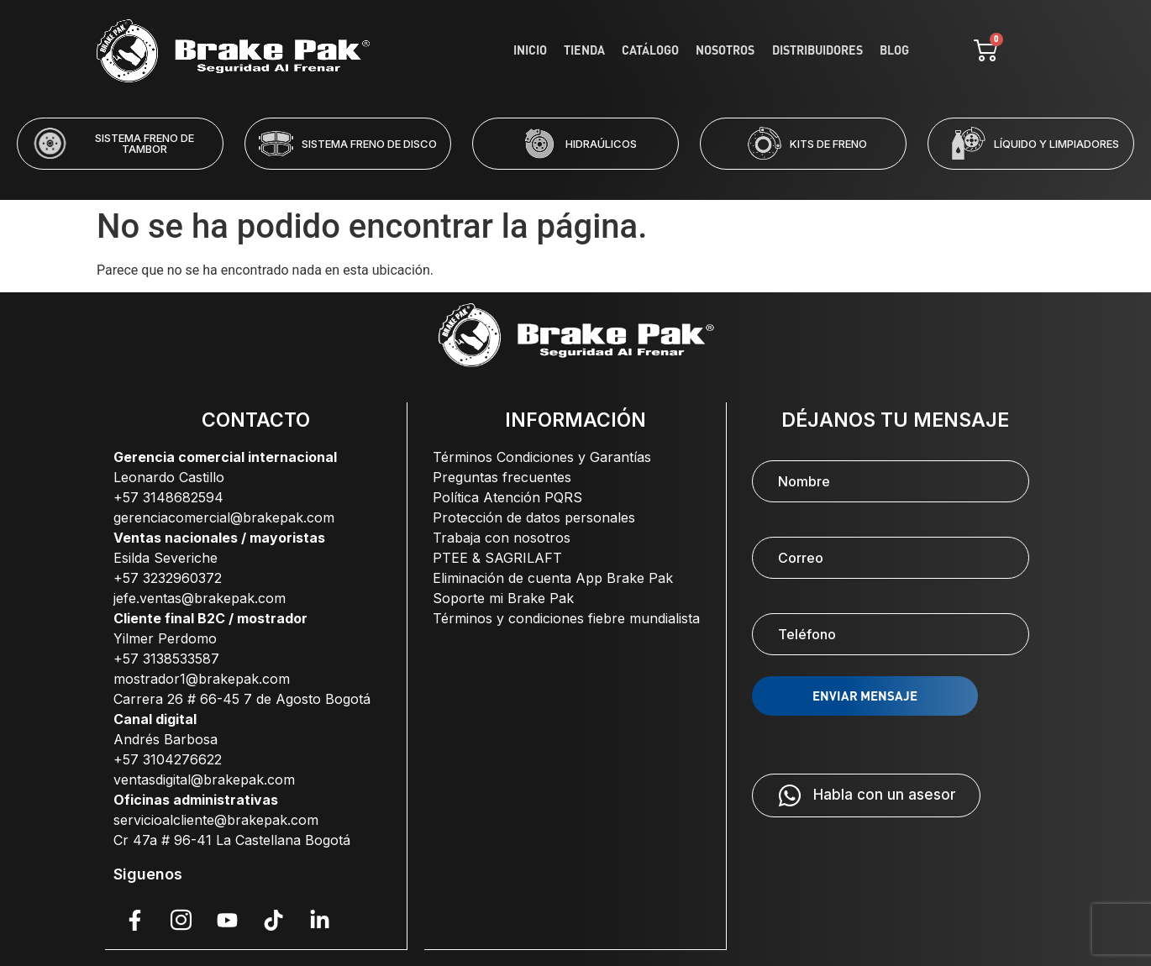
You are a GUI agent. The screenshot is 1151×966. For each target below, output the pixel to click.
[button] (507, 180)
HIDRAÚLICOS (601, 143)
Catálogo (662, 51)
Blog (895, 51)
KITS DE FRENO (828, 143)
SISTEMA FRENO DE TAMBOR (144, 143)
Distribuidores (822, 51)
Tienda (601, 51)
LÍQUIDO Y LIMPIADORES (1056, 143)
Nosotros (734, 51)
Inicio (550, 51)
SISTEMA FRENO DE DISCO (369, 143)
